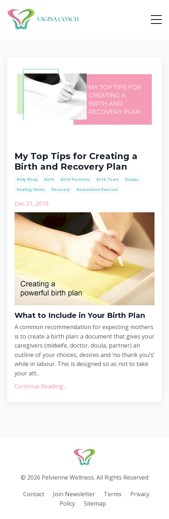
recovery (60, 189)
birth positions (75, 179)
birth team (107, 179)
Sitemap (95, 503)
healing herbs (31, 189)
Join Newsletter (74, 494)
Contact (33, 494)
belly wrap (27, 179)
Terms (112, 494)
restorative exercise (97, 189)
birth (49, 179)
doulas (132, 179)
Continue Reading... (40, 386)
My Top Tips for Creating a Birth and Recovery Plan (76, 161)
